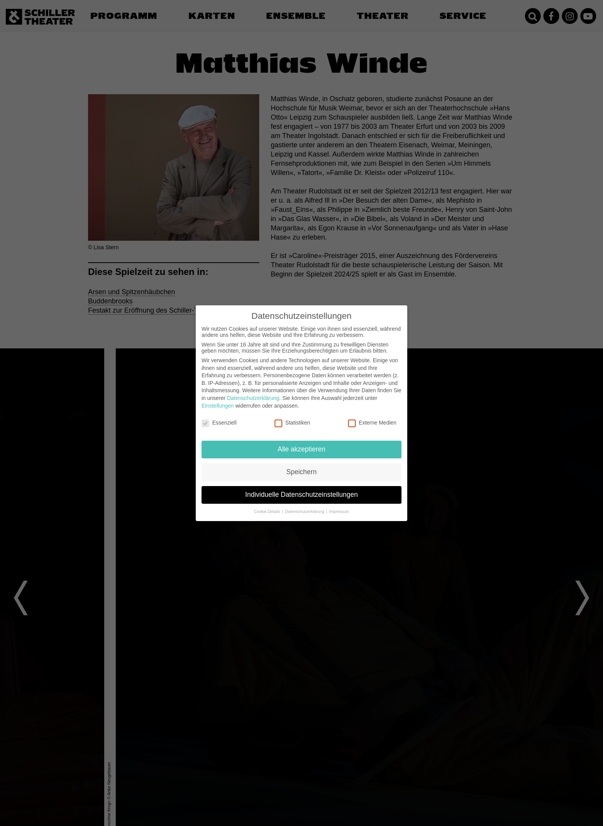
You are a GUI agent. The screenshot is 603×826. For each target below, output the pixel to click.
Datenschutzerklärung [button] (305, 511)
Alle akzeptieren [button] (302, 449)
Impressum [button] (339, 511)
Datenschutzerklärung (253, 398)
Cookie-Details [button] (267, 511)
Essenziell (219, 423)
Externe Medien (372, 423)
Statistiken (292, 423)
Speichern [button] (302, 472)
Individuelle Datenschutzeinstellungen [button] (301, 494)
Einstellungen (218, 406)
